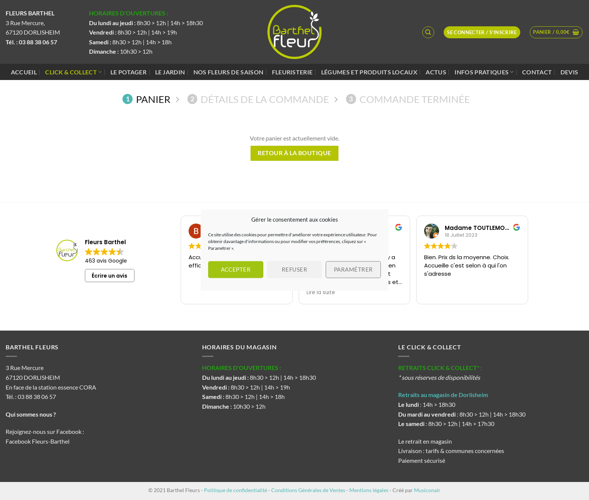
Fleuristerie (292, 72)
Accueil (24, 72)
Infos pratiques (484, 72)
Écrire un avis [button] (109, 275)
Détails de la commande (258, 99)
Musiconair (427, 490)
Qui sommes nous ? (31, 414)
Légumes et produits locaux (369, 72)
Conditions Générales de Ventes (308, 490)
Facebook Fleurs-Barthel (37, 441)
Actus (436, 72)
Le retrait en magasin (425, 441)
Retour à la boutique (294, 153)
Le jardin (170, 72)
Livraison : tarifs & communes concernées (451, 450)
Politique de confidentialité (235, 490)
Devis (569, 72)
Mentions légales (368, 490)
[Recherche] (428, 32)
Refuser (294, 269)
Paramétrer (353, 269)
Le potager (128, 72)
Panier (146, 99)
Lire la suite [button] (321, 292)
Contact (537, 72)
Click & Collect (73, 72)
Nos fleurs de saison (228, 72)
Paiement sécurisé (421, 460)
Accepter (236, 269)
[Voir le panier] (556, 32)
